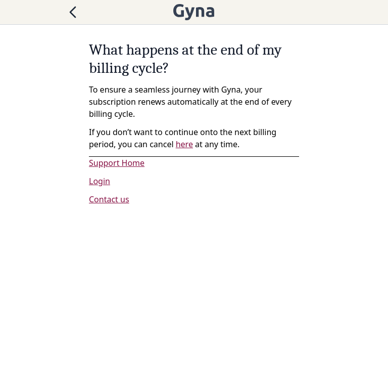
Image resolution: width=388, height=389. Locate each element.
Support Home (116, 162)
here (184, 144)
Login (99, 181)
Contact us (109, 199)
